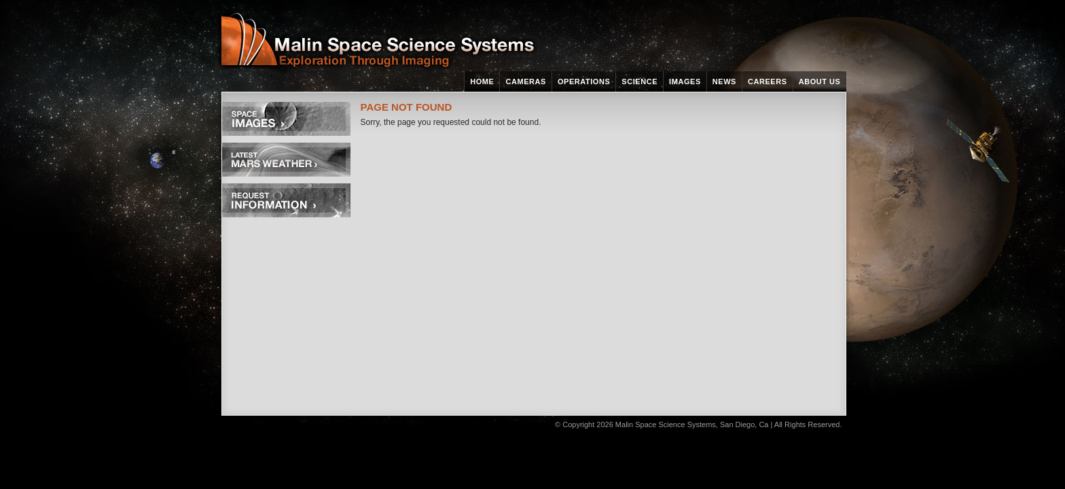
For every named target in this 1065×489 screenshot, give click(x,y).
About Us (820, 81)
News (724, 81)
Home (482, 81)
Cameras (525, 81)
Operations (584, 81)
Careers (767, 81)
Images (685, 81)
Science (639, 81)
